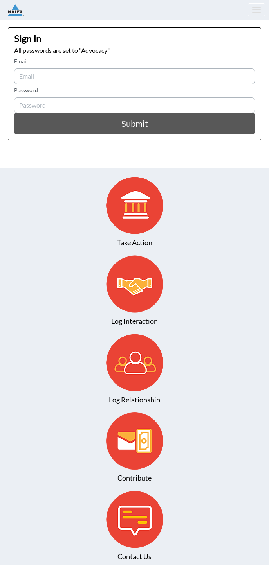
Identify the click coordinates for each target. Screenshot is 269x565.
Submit (134, 123)
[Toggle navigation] (256, 9)
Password (26, 90)
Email (21, 61)
